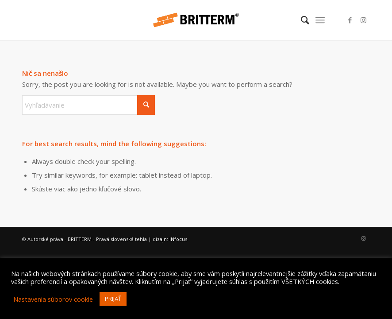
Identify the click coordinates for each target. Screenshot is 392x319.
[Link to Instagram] (363, 20)
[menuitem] (300, 20)
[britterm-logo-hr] (196, 20)
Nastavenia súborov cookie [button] (53, 299)
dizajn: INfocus (170, 239)
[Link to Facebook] (350, 20)
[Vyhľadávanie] (300, 20)
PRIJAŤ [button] (113, 299)
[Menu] (320, 20)
